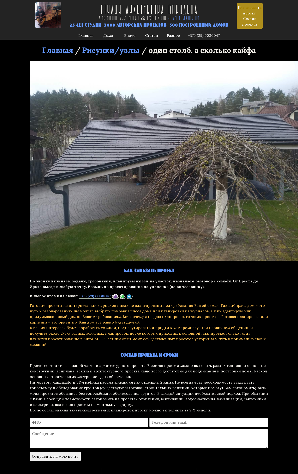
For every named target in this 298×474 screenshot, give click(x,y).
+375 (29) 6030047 (95, 296)
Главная (57, 50)
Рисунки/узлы (111, 50)
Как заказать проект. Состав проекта (250, 16)
